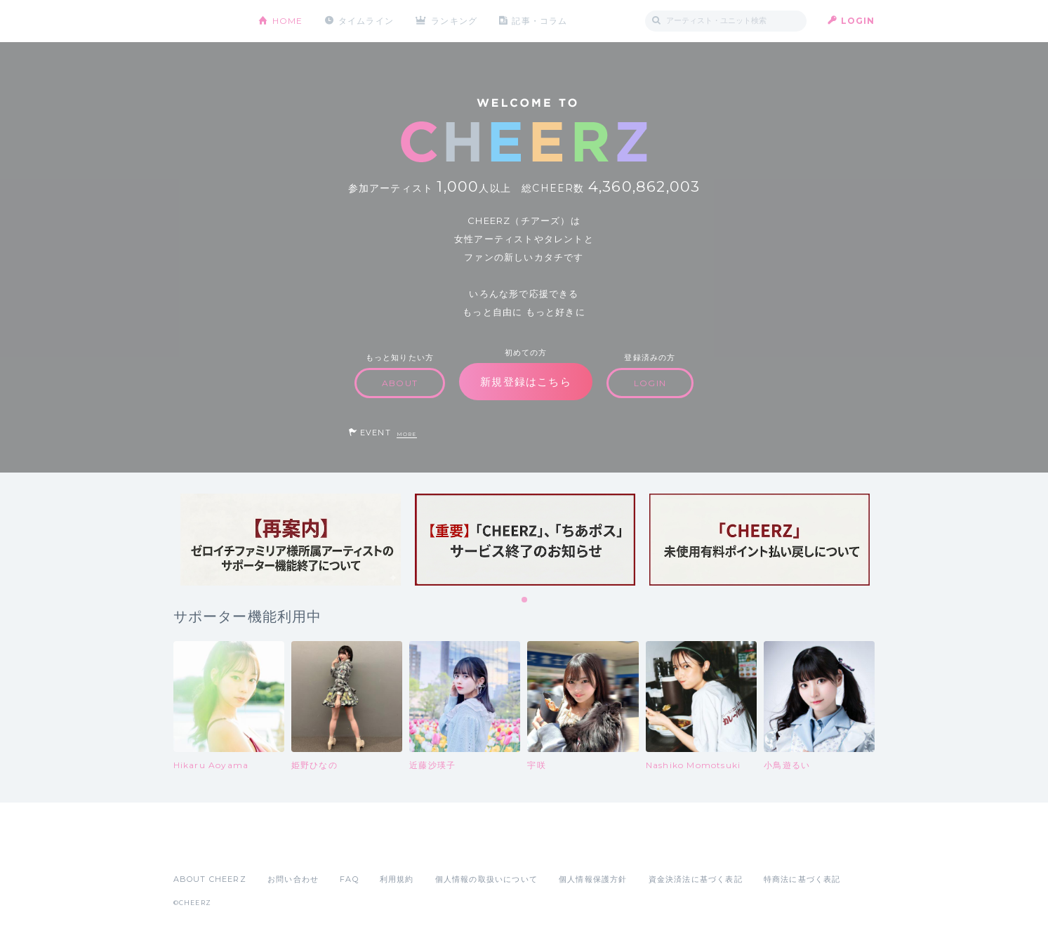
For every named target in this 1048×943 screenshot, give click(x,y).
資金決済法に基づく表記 (696, 879)
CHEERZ (205, 21)
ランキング (454, 20)
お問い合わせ (293, 879)
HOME (287, 20)
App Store (205, 848)
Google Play (280, 848)
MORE (407, 434)
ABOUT (400, 383)
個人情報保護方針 (593, 879)
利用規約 (397, 879)
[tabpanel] (290, 540)
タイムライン (366, 20)
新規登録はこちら (525, 381)
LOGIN (858, 20)
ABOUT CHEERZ (209, 879)
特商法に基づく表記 (802, 879)
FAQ (349, 879)
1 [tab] (525, 600)
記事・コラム (539, 20)
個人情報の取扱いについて (486, 879)
